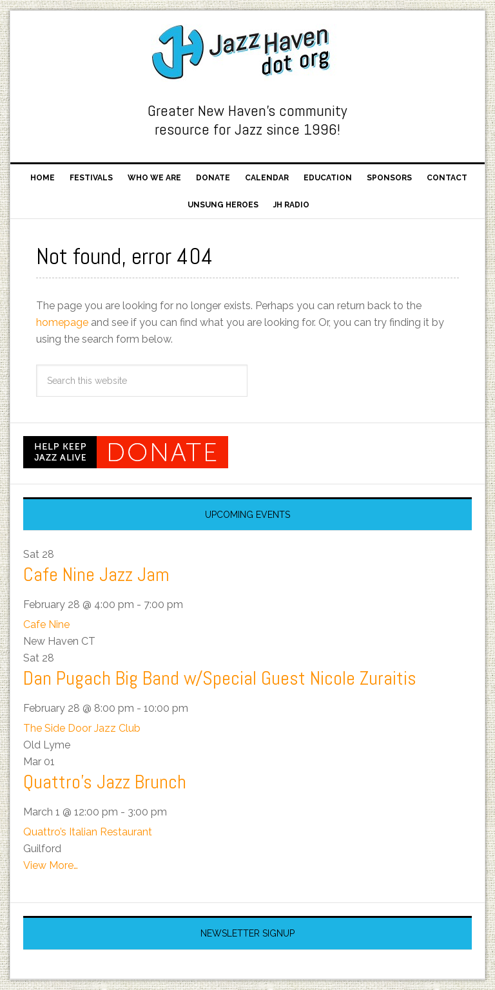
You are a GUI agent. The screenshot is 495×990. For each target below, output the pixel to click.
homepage (62, 322)
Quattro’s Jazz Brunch (104, 782)
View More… (50, 865)
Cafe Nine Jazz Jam (96, 574)
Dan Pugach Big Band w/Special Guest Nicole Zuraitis (219, 678)
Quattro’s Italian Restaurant (87, 832)
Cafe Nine (46, 624)
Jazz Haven (247, 53)
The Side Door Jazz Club (82, 728)
